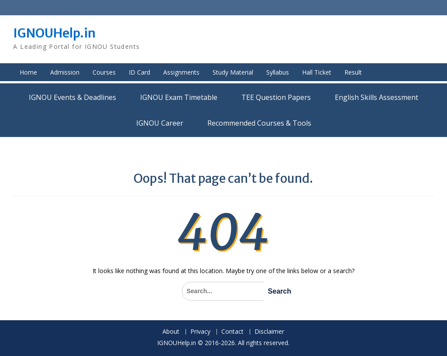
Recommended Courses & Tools (259, 123)
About (170, 332)
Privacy (200, 332)
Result (353, 72)
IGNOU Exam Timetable (178, 97)
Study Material (233, 72)
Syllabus (277, 72)
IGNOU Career (159, 123)
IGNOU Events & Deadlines (72, 97)
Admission (64, 72)
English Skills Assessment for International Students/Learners (376, 97)
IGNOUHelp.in (54, 33)
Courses (104, 72)
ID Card (139, 72)
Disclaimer (269, 332)
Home (28, 72)
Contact (232, 332)
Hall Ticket (316, 72)
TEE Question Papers (276, 97)
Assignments (181, 72)
